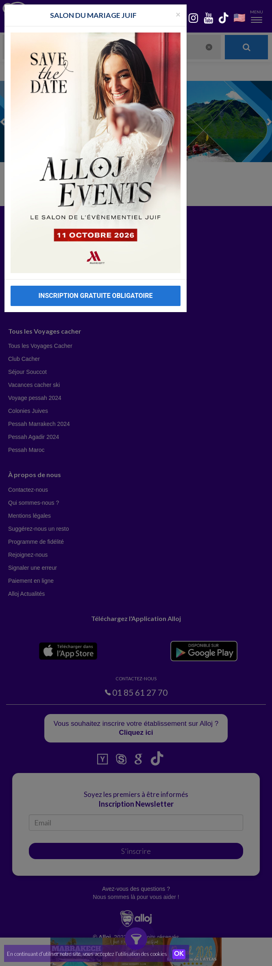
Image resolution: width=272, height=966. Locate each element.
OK (179, 954)
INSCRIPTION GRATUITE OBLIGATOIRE (95, 296)
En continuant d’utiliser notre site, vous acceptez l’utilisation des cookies (87, 954)
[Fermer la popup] (178, 14)
